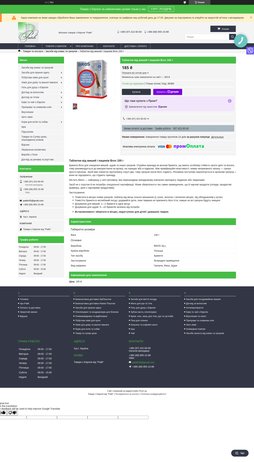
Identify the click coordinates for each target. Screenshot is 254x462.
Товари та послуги (33, 51)
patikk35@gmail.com (33, 200)
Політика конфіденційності (153, 394)
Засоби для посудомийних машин (203, 299)
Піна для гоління (139, 320)
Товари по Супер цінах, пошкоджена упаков (34, 138)
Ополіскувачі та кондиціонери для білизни (96, 312)
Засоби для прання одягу (35, 72)
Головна (30, 46)
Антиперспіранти (194, 307)
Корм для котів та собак (34, 122)
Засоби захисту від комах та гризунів (205, 333)
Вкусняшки (27, 112)
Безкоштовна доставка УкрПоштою (93, 299)
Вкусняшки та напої (196, 316)
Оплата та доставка (30, 307)
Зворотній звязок (28, 312)
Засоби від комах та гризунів (61, 51)
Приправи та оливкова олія (36, 107)
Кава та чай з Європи (33, 102)
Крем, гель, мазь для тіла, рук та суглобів (152, 316)
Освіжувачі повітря (195, 329)
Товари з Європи (56, 46)
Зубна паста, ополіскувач (144, 312)
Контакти (109, 46)
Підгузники (27, 131)
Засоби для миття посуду (144, 299)
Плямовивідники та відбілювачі (91, 316)
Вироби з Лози (29, 154)
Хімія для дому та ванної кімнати (39, 82)
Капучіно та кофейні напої (144, 324)
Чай (133, 333)
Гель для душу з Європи (34, 87)
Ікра (23, 126)
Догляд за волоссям (32, 92)
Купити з (168, 91)
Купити (136, 91)
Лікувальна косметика (33, 149)
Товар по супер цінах (86, 333)
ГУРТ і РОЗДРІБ (161, 9)
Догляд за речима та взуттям (37, 159)
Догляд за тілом (30, 97)
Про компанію (84, 46)
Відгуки (25, 144)
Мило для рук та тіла (141, 303)
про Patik (24, 303)
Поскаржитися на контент (127, 394)
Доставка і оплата (135, 46)
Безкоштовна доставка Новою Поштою (95, 303)
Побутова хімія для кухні (35, 77)
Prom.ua (143, 391)
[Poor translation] (12, 413)
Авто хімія (27, 117)
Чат (239, 453)
